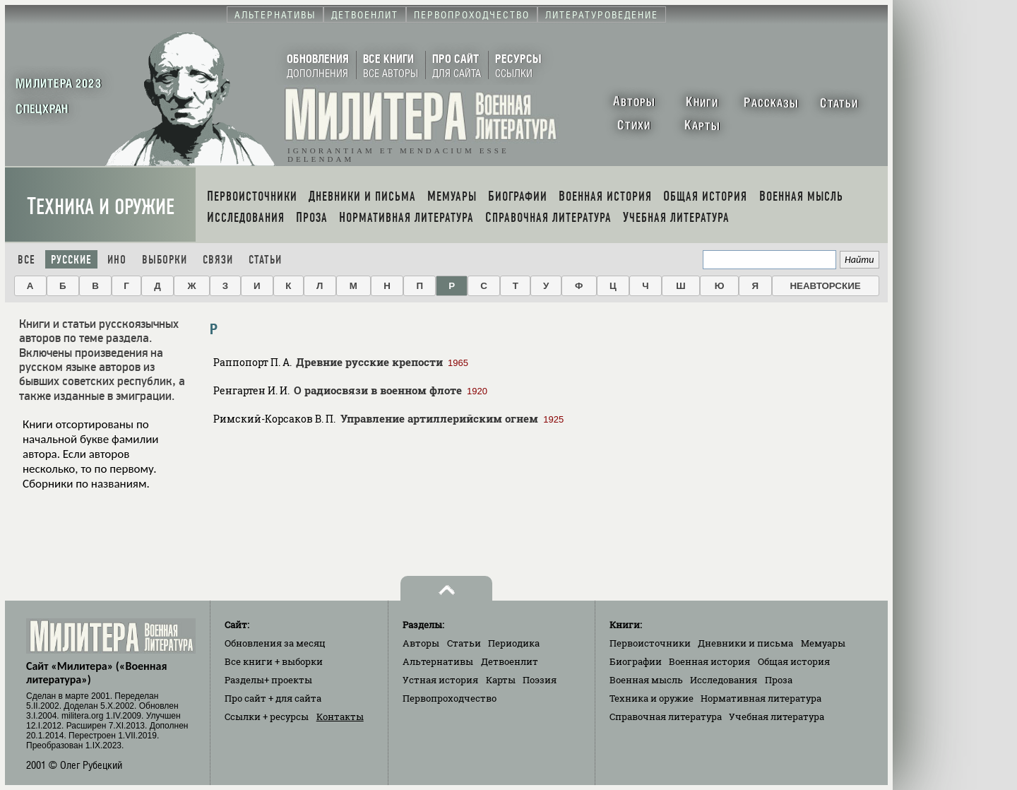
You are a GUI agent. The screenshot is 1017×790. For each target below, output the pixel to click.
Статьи (265, 259)
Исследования (723, 679)
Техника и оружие (100, 207)
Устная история (440, 679)
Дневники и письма (745, 643)
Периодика (514, 643)
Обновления (275, 643)
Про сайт (273, 698)
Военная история (709, 661)
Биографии (635, 661)
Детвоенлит (509, 661)
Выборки (164, 259)
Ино (116, 259)
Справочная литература (665, 716)
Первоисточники (650, 643)
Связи (218, 259)
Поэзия (540, 679)
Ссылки (267, 716)
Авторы (421, 643)
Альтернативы (438, 661)
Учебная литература (776, 716)
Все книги (274, 661)
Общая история (794, 661)
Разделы (268, 679)
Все (26, 259)
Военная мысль (646, 679)
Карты (501, 679)
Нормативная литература (761, 698)
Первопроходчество (449, 698)
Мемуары (823, 643)
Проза (778, 679)
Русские (71, 259)
